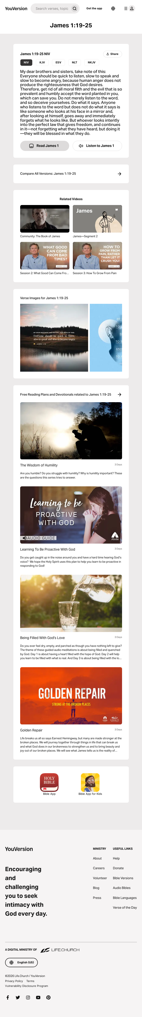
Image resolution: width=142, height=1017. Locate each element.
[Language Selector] (113, 8)
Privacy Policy (14, 981)
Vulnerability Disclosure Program (26, 986)
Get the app (94, 8)
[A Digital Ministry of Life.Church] (71, 948)
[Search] (50, 8)
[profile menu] (129, 8)
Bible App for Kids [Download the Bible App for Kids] (90, 784)
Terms (30, 981)
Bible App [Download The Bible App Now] (49, 784)
